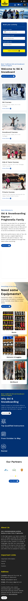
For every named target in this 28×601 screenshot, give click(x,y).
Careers (3, 566)
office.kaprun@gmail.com (14, 582)
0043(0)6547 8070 (11, 579)
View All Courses (8, 76)
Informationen (13, 594)
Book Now (6, 306)
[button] (15, 4)
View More (14, 481)
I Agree (4, 597)
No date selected (11, 32)
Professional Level (8, 35)
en (24, 1)
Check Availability (14, 51)
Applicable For (7, 42)
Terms (3, 563)
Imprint (3, 561)
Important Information (8, 559)
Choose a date (7, 29)
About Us (6, 245)
